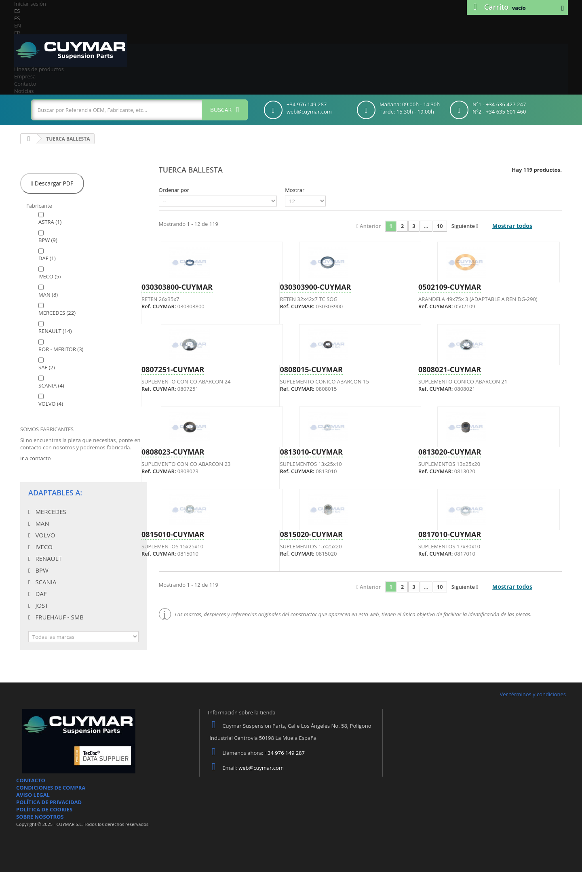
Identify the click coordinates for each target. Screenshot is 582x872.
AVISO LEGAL (33, 794)
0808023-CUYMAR (172, 452)
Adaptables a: (55, 492)
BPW (47, 240)
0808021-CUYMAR (449, 369)
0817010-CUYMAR (449, 534)
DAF (47, 258)
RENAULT (55, 331)
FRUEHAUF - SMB (58, 617)
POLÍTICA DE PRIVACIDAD (49, 802)
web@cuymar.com (261, 767)
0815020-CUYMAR (311, 534)
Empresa (25, 76)
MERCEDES (57, 312)
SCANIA (51, 385)
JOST (41, 605)
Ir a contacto (35, 458)
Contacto (25, 83)
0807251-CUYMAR (172, 369)
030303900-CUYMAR (315, 287)
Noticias (24, 91)
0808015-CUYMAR (311, 369)
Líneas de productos (39, 69)
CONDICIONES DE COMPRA (50, 787)
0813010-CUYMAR (311, 452)
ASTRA (49, 221)
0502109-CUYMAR (449, 287)
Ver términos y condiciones (533, 694)
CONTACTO (30, 780)
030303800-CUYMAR (177, 287)
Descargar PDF (52, 183)
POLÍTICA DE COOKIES (44, 809)
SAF (46, 367)
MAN (48, 294)
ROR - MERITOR (60, 349)
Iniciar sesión (30, 3)
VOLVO (50, 403)
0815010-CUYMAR (172, 534)
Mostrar (294, 190)
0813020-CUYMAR (449, 452)
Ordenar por (174, 190)
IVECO (49, 276)
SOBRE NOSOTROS (40, 816)
